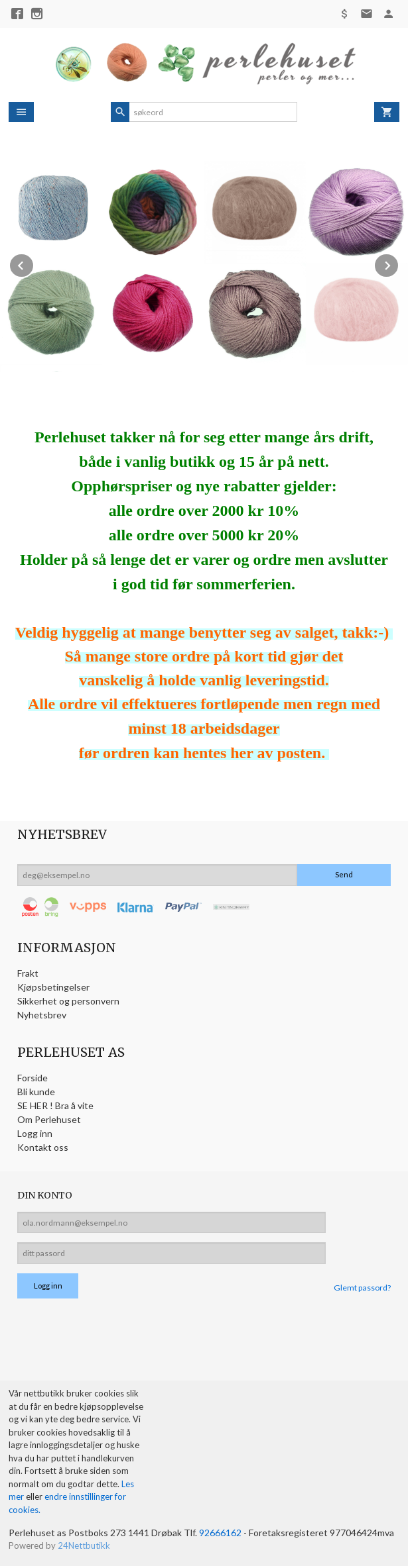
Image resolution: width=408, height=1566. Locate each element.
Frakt (27, 973)
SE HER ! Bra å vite (55, 1105)
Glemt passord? (362, 1288)
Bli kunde (36, 1091)
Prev (33, 263)
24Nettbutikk (84, 1545)
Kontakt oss (42, 1147)
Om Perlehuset (49, 1119)
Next (398, 263)
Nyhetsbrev (41, 1014)
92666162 (220, 1532)
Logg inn (34, 1133)
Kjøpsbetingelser (53, 987)
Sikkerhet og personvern (68, 1000)
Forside (32, 1077)
